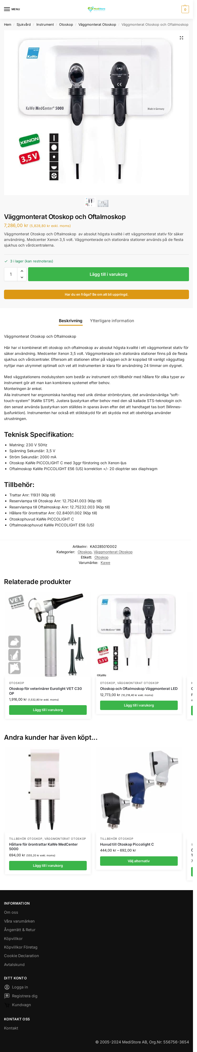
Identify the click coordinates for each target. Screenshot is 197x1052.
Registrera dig (20, 997)
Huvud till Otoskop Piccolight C (127, 844)
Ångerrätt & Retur (19, 929)
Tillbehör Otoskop (26, 839)
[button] (184, 9)
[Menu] (12, 9)
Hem (7, 25)
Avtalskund (14, 964)
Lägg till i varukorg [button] (48, 710)
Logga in (16, 988)
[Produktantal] (10, 274)
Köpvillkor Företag (20, 947)
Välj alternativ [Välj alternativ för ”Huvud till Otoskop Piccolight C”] (139, 861)
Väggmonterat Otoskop (97, 25)
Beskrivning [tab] (70, 320)
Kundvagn (17, 1006)
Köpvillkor (13, 938)
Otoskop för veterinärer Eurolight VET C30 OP (45, 691)
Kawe (105, 562)
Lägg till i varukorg (108, 274)
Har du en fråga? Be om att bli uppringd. (96, 294)
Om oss (11, 912)
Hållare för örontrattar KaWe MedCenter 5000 (43, 846)
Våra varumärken (19, 921)
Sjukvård (24, 25)
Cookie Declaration (21, 955)
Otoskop (66, 25)
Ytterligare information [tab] (112, 320)
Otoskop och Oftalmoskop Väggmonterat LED (139, 688)
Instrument (45, 25)
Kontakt (11, 1028)
